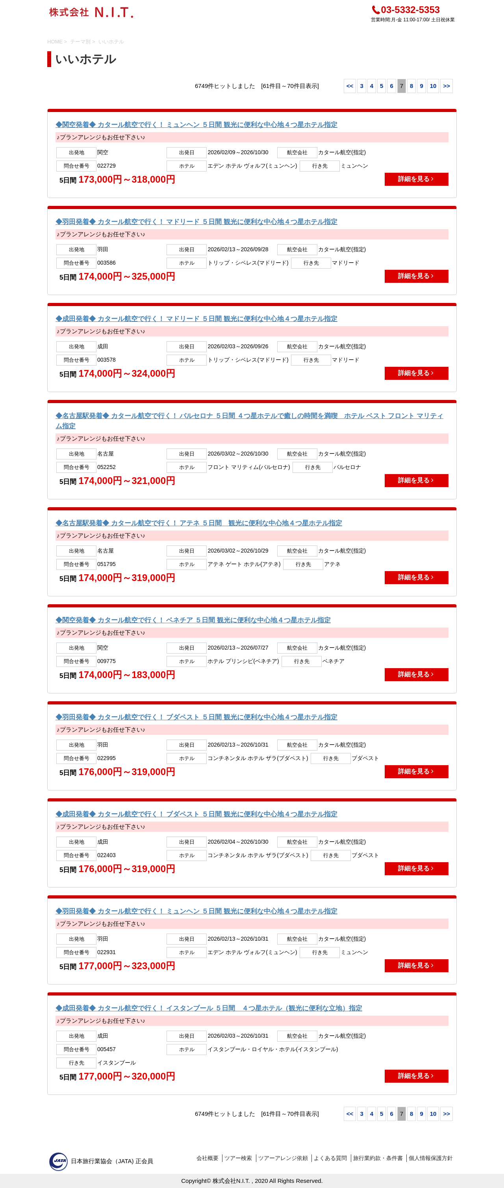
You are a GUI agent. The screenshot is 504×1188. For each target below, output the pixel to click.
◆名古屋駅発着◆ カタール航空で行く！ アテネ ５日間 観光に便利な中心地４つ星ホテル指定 (199, 523)
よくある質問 (330, 1158)
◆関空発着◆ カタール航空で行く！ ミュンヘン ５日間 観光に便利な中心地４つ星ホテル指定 (196, 125)
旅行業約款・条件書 (378, 1158)
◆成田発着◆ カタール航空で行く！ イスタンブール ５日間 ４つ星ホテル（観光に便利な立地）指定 (209, 1008)
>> (446, 85)
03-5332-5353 (405, 9)
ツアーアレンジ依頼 (283, 1158)
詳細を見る (416, 179)
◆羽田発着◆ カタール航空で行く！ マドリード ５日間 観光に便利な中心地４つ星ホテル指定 (196, 222)
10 (433, 85)
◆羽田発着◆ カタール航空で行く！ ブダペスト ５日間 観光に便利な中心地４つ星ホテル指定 (196, 717)
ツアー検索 (238, 1158)
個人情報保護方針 (431, 1158)
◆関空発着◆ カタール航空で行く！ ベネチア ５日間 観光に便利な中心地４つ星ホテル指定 (193, 620)
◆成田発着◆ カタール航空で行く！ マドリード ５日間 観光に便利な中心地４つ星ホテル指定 (196, 319)
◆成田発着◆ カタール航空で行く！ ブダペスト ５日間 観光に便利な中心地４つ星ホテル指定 (196, 814)
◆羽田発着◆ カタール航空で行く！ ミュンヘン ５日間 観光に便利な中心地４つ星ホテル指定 (196, 911)
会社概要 (207, 1158)
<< (350, 85)
